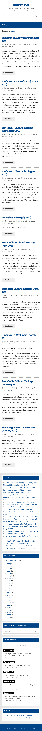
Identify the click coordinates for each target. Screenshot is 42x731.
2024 (9, 612)
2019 (9, 600)
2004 (9, 564)
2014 (8, 588)
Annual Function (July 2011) (16, 217)
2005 (9, 566)
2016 (9, 593)
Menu (4, 25)
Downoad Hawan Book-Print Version (19, 715)
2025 (9, 615)
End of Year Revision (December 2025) (20, 502)
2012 (8, 583)
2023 (9, 610)
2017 (8, 595)
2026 (9, 617)
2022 (9, 607)
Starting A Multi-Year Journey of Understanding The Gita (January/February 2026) (19, 497)
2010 (9, 578)
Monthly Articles (7, 47)
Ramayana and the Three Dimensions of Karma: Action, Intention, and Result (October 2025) (19, 511)
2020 (9, 603)
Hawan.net (21, 5)
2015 (8, 591)
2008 (9, 573)
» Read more (8, 73)
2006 (9, 569)
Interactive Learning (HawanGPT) (18, 718)
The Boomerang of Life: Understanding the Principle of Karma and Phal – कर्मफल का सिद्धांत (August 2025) (20, 526)
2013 (8, 586)
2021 (8, 605)
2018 (9, 598)
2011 (36, 44)
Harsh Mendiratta (25, 44)
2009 (9, 576)
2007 (9, 571)
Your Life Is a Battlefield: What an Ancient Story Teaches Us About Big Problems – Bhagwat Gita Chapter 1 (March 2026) (19, 490)
